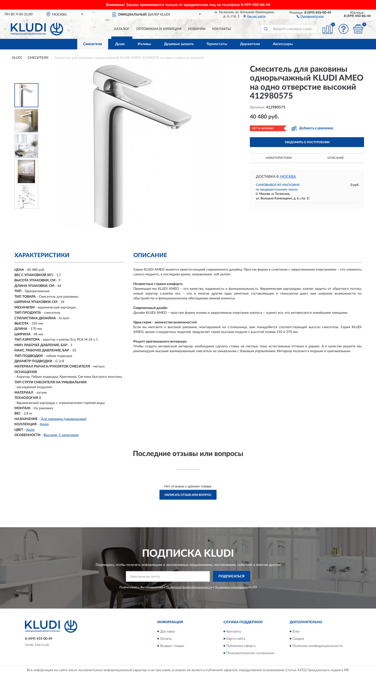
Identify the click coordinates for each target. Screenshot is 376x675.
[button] (310, 16)
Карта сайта (235, 638)
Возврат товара (172, 646)
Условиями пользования (231, 587)
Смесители (92, 44)
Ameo (44, 424)
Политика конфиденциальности (318, 646)
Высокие (50, 435)
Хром (30, 430)
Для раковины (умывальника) (64, 419)
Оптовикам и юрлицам (158, 29)
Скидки (298, 638)
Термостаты (216, 44)
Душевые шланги (179, 44)
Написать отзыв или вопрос (188, 494)
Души (120, 44)
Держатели (250, 44)
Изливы (144, 44)
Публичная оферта (240, 646)
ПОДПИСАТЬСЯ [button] (231, 576)
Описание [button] (335, 157)
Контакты (221, 29)
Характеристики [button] (278, 157)
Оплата (166, 638)
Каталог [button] (121, 29)
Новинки (197, 29)
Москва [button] (288, 176)
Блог (296, 631)
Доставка (167, 631)
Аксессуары (283, 44)
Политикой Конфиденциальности (189, 587)
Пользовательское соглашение (250, 653)
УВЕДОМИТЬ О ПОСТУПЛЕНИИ (307, 142)
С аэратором (69, 435)
